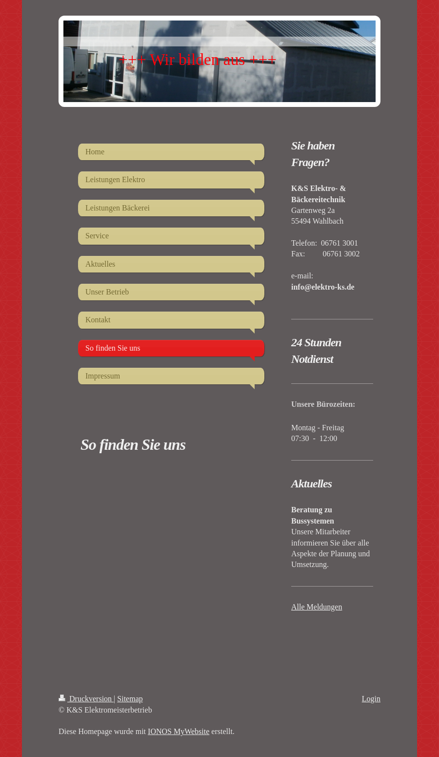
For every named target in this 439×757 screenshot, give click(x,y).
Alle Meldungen (316, 607)
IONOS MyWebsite (178, 731)
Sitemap (129, 698)
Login (371, 698)
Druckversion (86, 698)
